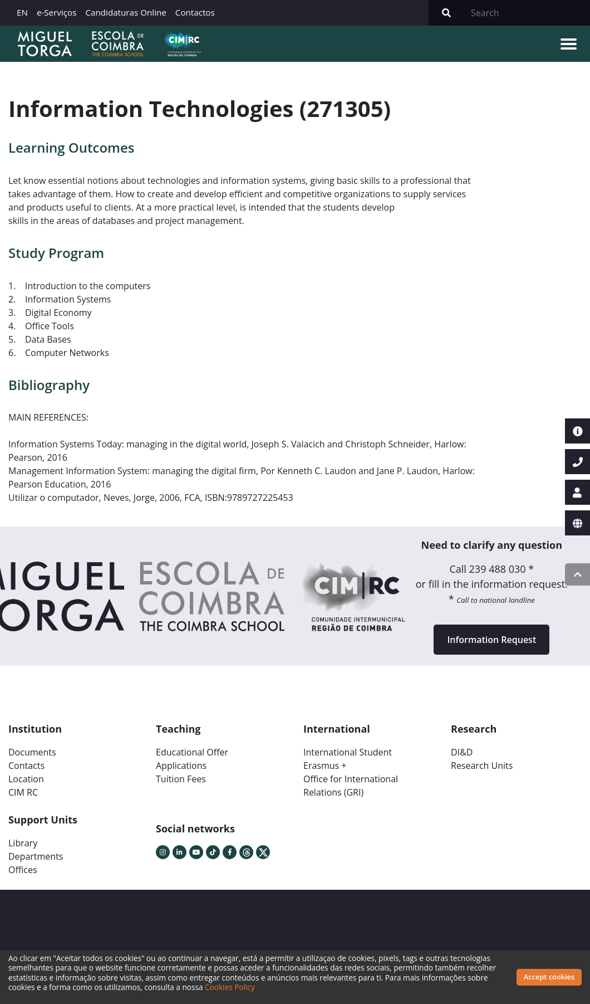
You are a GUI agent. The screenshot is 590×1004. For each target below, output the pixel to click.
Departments (35, 856)
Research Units (482, 765)
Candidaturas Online (125, 12)
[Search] (527, 13)
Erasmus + (325, 765)
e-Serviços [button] (57, 12)
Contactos (195, 12)
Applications (181, 765)
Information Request (491, 639)
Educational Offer (192, 752)
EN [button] (22, 12)
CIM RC (23, 792)
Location (26, 779)
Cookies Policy (230, 987)
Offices (22, 870)
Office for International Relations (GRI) (350, 785)
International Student (347, 752)
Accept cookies (549, 977)
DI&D (462, 752)
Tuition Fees (181, 779)
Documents (32, 752)
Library (22, 843)
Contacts (26, 765)
